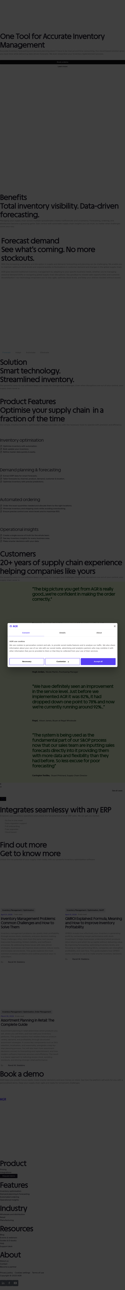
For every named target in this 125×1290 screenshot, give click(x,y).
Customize (63, 662)
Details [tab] (62, 633)
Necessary (26, 662)
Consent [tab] (26, 633)
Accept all (98, 662)
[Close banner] (115, 626)
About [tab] (99, 633)
